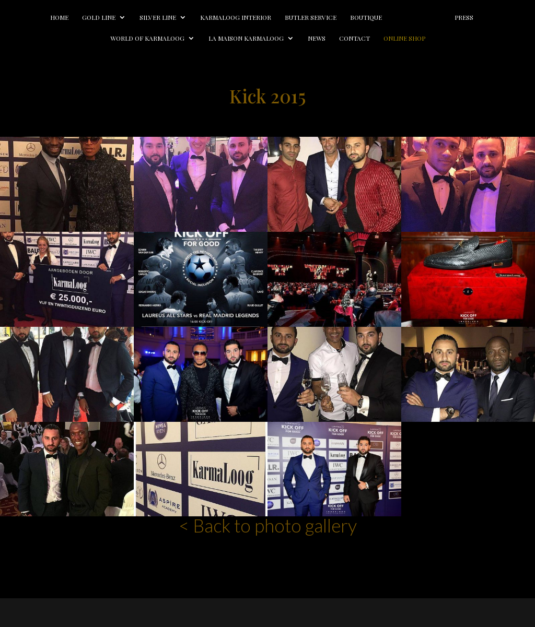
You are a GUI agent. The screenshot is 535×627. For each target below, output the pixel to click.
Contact (354, 38)
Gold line (98, 17)
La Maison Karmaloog (246, 38)
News (316, 38)
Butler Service (310, 17)
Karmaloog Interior (235, 17)
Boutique (366, 17)
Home (59, 17)
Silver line (157, 17)
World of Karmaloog (147, 38)
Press (464, 17)
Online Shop (404, 38)
